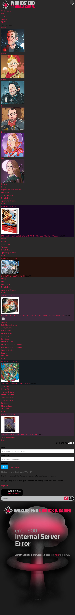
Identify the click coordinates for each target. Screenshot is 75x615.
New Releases (6, 198)
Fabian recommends (9, 361)
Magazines (5, 192)
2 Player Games (7, 327)
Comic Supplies (7, 195)
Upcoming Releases (9, 200)
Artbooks (5, 247)
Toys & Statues (7, 397)
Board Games (6, 333)
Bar (2, 13)
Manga (4, 278)
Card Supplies (6, 339)
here (57, 554)
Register (4, 485)
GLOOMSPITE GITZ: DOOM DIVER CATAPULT (19, 434)
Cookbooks (5, 244)
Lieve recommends (8, 206)
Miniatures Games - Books (11, 344)
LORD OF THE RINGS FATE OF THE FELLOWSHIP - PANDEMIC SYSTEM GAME (32, 315)
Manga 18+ (5, 284)
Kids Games (5, 355)
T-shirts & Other (7, 391)
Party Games (6, 330)
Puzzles (4, 352)
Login (3, 440)
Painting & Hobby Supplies (11, 347)
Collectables (5, 386)
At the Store (6, 10)
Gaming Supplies (7, 350)
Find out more (13, 493)
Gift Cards (5, 408)
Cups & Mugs (6, 389)
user (3, 447)
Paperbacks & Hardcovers (11, 189)
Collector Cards (7, 400)
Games (4, 19)
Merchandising (6, 405)
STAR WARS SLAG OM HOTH (13, 275)
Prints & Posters (8, 394)
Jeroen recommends (9, 258)
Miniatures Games (8, 341)
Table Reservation (8, 437)
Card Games (5, 336)
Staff (3, 22)
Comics (4, 16)
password (5, 455)
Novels (4, 241)
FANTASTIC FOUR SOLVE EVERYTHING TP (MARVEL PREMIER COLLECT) (30, 235)
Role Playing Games (9, 325)
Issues (3, 186)
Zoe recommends (8, 295)
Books (3, 238)
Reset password (15, 467)
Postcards (5, 403)
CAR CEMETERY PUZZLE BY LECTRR (15, 383)
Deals (3, 203)
